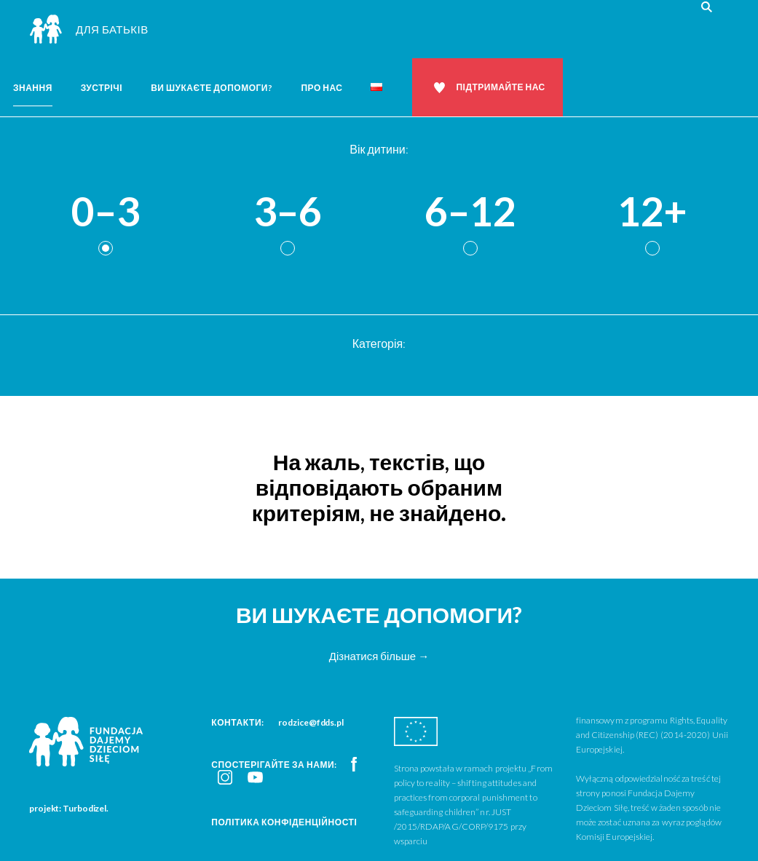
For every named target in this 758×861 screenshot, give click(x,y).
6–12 (470, 212)
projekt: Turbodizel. (68, 808)
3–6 (287, 212)
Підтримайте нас (500, 87)
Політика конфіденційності (284, 822)
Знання (32, 87)
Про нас (321, 87)
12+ (652, 212)
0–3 (105, 212)
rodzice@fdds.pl (311, 722)
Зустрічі (101, 87)
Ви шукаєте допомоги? (211, 87)
